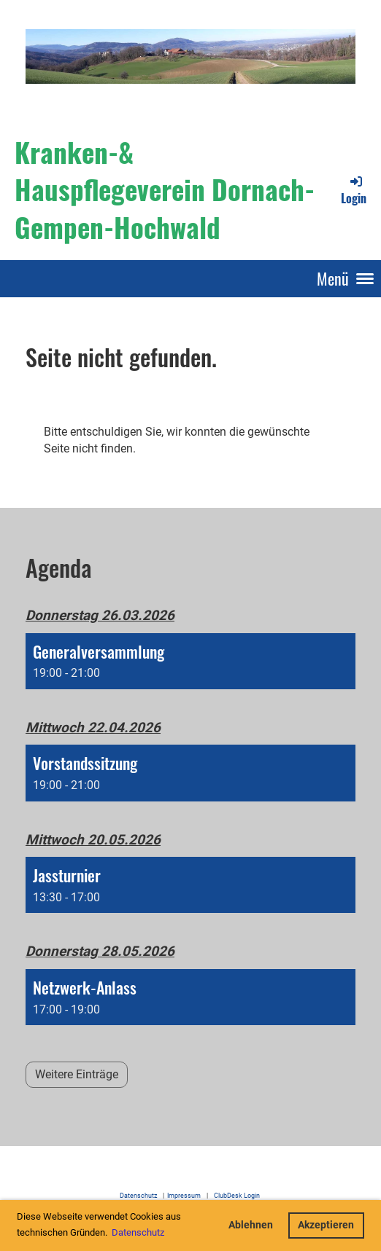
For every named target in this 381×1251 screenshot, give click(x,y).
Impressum (184, 1195)
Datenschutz (138, 1195)
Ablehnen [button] (250, 1225)
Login (353, 190)
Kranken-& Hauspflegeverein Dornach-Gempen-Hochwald (165, 189)
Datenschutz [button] (138, 1232)
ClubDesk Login (239, 1195)
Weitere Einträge (76, 1074)
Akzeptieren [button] (326, 1225)
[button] (190, 661)
